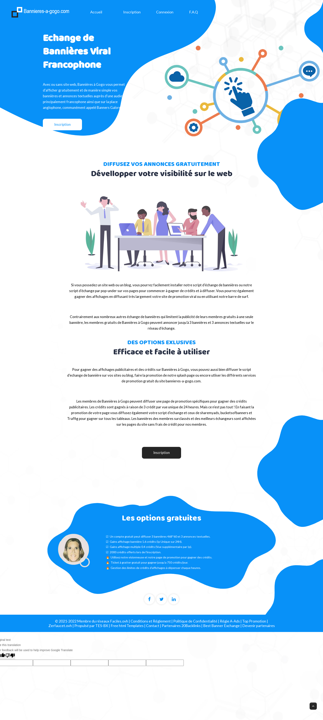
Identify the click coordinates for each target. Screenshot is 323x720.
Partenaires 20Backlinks (181, 625)
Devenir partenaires (258, 625)
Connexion (164, 12)
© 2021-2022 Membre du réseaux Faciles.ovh (91, 621)
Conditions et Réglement (151, 621)
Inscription (132, 12)
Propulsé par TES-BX (91, 625)
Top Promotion (254, 621)
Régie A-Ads (230, 621)
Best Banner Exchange (221, 625)
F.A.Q (193, 12)
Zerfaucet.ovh (60, 625)
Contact (152, 625)
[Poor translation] (10, 656)
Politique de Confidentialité (195, 621)
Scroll (314, 706)
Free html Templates (127, 625)
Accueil (96, 12)
